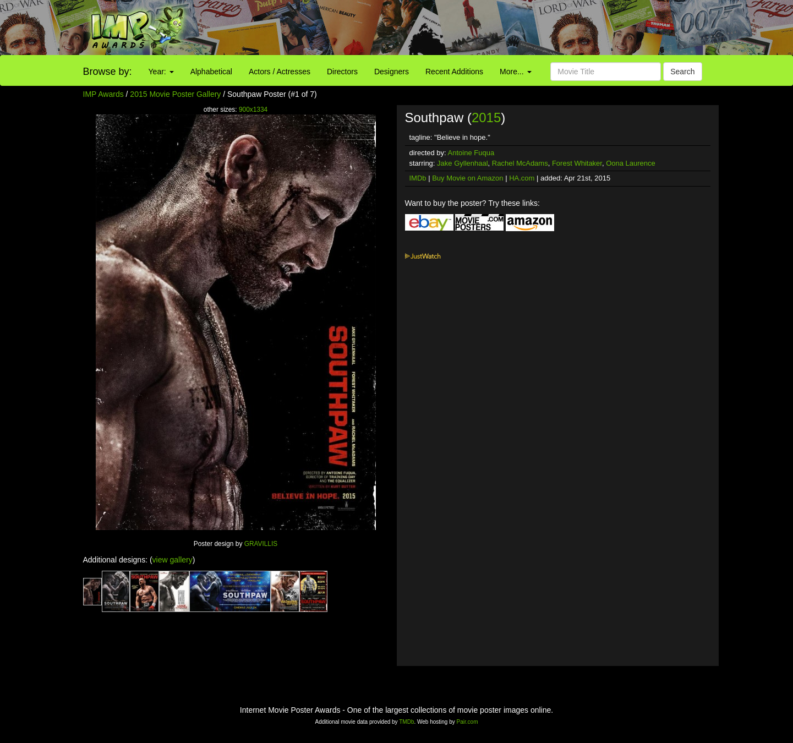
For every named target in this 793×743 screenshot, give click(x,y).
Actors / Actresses (279, 71)
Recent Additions (454, 71)
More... (515, 71)
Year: (161, 71)
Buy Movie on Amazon (467, 178)
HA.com (521, 178)
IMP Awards (103, 94)
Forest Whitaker (577, 163)
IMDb (417, 178)
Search (682, 71)
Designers (391, 71)
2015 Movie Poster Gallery (175, 94)
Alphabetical (211, 71)
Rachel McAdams (520, 163)
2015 (486, 117)
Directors (342, 71)
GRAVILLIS (261, 544)
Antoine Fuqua (471, 153)
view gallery (172, 559)
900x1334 (253, 109)
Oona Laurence (630, 163)
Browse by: (107, 71)
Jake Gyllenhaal (462, 163)
